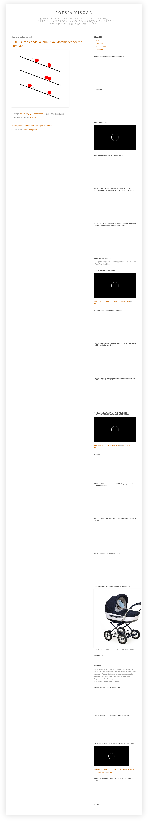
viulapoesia (125, 301)
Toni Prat (126, 446)
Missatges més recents (21, 126)
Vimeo (96, 304)
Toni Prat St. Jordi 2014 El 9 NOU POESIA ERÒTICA (114, 770)
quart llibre (33, 117)
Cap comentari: (38, 114)
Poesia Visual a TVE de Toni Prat (106, 446)
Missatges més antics (43, 126)
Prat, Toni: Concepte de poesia (105, 301)
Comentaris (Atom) (30, 130)
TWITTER (99, 50)
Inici (32, 126)
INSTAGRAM (101, 47)
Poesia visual (74, 13)
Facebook (99, 44)
